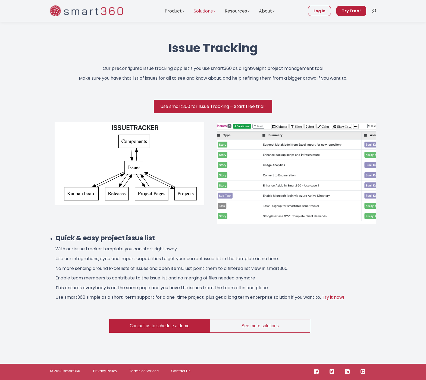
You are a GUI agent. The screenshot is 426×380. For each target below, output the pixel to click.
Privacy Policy (104, 370)
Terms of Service (144, 370)
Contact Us (180, 370)
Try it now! (333, 297)
